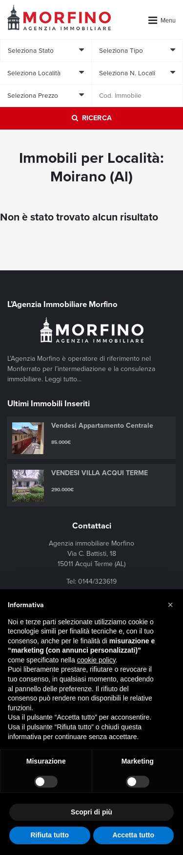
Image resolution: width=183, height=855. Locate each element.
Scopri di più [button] (91, 812)
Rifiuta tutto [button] (49, 835)
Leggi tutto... (63, 379)
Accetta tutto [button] (133, 835)
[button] (170, 605)
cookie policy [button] (96, 660)
